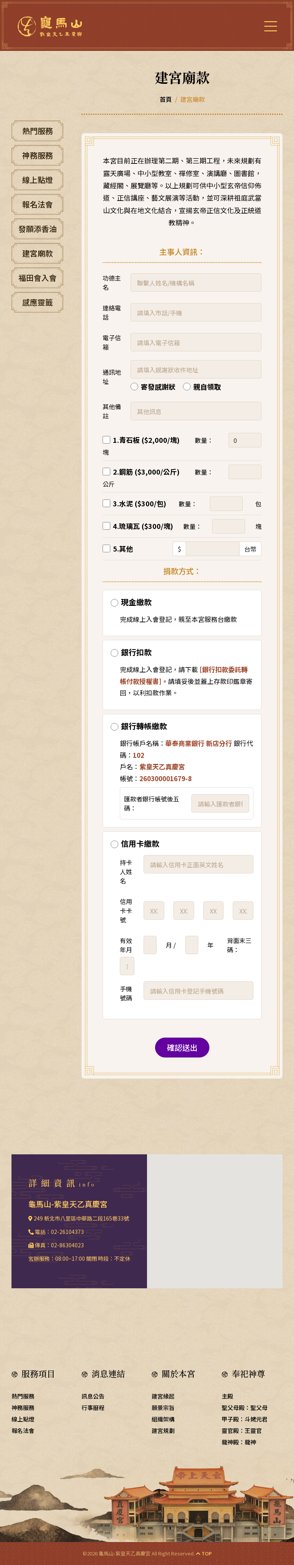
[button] (214, 1216)
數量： (204, 440)
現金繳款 (136, 601)
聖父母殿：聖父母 (245, 1407)
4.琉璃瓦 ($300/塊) (143, 526)
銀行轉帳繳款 (144, 725)
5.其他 (123, 548)
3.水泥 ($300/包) (139, 503)
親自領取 (207, 387)
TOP (204, 1553)
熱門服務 (37, 130)
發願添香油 (37, 228)
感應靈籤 (37, 302)
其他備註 (112, 411)
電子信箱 (112, 342)
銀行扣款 (136, 652)
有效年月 (126, 945)
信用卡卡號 (126, 910)
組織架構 (163, 1419)
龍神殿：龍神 (239, 1442)
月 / (171, 945)
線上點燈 (37, 179)
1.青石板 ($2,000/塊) (146, 440)
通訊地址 (112, 376)
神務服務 (37, 155)
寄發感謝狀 (158, 387)
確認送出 (182, 1047)
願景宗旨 (163, 1407)
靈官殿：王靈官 (242, 1430)
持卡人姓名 (126, 871)
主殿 (227, 1396)
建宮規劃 (163, 1430)
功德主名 (112, 282)
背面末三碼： (239, 945)
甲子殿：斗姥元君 (245, 1419)
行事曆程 (93, 1407)
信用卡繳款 (140, 843)
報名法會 (37, 204)
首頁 (166, 99)
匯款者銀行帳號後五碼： (151, 803)
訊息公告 (93, 1396)
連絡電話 (112, 312)
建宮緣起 (163, 1396)
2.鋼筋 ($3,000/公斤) (146, 472)
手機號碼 (126, 993)
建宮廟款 (37, 253)
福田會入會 (37, 277)
